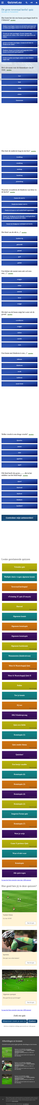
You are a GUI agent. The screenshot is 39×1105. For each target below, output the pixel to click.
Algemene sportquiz (9, 994)
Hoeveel (19, 606)
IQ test (19, 705)
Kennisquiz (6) (19, 774)
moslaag (19, 169)
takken (19, 332)
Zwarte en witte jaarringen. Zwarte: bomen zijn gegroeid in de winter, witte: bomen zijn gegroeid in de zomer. (19, 35)
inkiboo (27, 1076)
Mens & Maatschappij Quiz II (19, 676)
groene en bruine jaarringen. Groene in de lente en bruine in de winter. (18, 43)
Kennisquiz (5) (19, 735)
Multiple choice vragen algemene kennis (19, 577)
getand (20, 250)
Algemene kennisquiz (19, 626)
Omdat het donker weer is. (20, 204)
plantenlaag (19, 181)
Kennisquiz (19, 863)
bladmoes (19, 500)
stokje (19, 285)
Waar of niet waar (19, 853)
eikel (19, 452)
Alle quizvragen (19, 873)
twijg (19, 88)
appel (19, 465)
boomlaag (19, 175)
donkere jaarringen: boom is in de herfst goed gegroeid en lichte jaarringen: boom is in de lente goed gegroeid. (19, 26)
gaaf (19, 256)
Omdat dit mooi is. (19, 198)
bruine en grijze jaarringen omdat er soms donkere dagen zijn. (18, 58)
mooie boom (19, 384)
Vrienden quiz (19, 567)
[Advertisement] (19, 127)
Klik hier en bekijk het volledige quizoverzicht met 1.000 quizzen (19, 1026)
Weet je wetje (19, 834)
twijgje (19, 304)
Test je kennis (19, 695)
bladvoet (19, 493)
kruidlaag (19, 157)
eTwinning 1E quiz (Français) (19, 597)
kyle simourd (28, 1049)
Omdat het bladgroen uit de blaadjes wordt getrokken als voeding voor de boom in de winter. (19, 217)
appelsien (19, 459)
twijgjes (19, 279)
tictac (19, 298)
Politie (19, 685)
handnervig (19, 238)
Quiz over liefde (19, 725)
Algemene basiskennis (19, 646)
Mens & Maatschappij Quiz (19, 666)
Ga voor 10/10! (7, 918)
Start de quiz (32, 570)
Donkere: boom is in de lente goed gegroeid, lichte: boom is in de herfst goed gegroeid (18, 51)
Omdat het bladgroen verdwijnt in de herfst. (19, 224)
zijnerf (20, 481)
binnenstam (19, 100)
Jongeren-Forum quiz (19, 814)
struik (19, 371)
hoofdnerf (19, 506)
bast (19, 76)
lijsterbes (19, 440)
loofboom (19, 377)
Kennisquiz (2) (19, 804)
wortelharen (19, 320)
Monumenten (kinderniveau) (19, 656)
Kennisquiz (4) (19, 794)
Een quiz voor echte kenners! (11, 958)
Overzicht (33, 876)
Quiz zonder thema (19, 745)
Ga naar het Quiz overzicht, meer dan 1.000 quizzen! (16, 880)
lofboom (19, 359)
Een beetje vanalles (19, 764)
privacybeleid (15, 1101)
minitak (19, 291)
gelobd (20, 263)
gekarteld (19, 244)
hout (19, 82)
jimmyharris (28, 1062)
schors (19, 94)
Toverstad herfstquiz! (19, 587)
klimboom (19, 365)
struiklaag (19, 163)
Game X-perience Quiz (19, 843)
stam (19, 345)
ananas (19, 446)
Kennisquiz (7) (19, 824)
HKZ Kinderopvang (19, 715)
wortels (19, 339)
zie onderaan (26, 1103)
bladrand (19, 487)
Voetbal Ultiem (8, 915)
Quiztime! (19, 755)
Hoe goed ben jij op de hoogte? (11, 998)
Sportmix (6, 954)
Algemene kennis (19, 616)
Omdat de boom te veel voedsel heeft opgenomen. (19, 210)
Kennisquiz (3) (19, 784)
